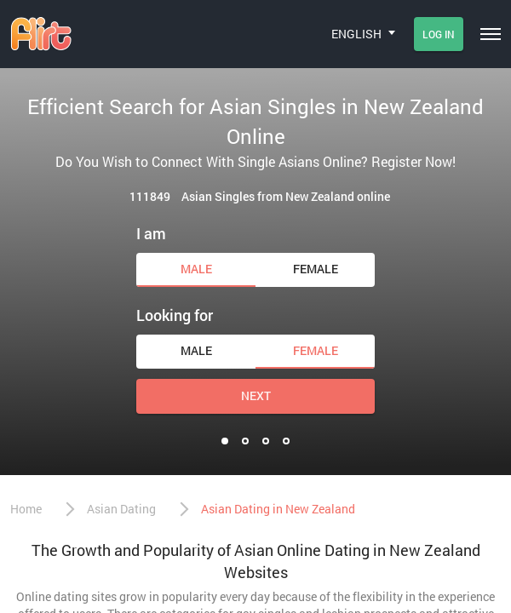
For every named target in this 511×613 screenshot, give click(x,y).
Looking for (174, 315)
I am (151, 233)
